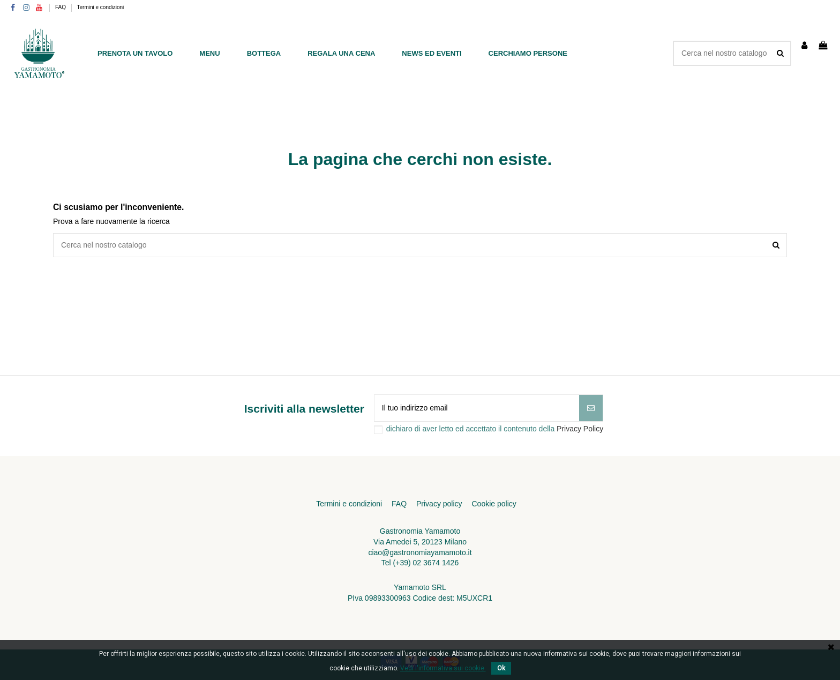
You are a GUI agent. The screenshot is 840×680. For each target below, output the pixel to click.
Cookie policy (493, 503)
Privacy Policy (580, 428)
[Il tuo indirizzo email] (476, 408)
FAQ (61, 7)
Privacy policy (439, 503)
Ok (501, 668)
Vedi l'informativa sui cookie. (443, 668)
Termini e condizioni (100, 7)
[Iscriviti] (591, 408)
